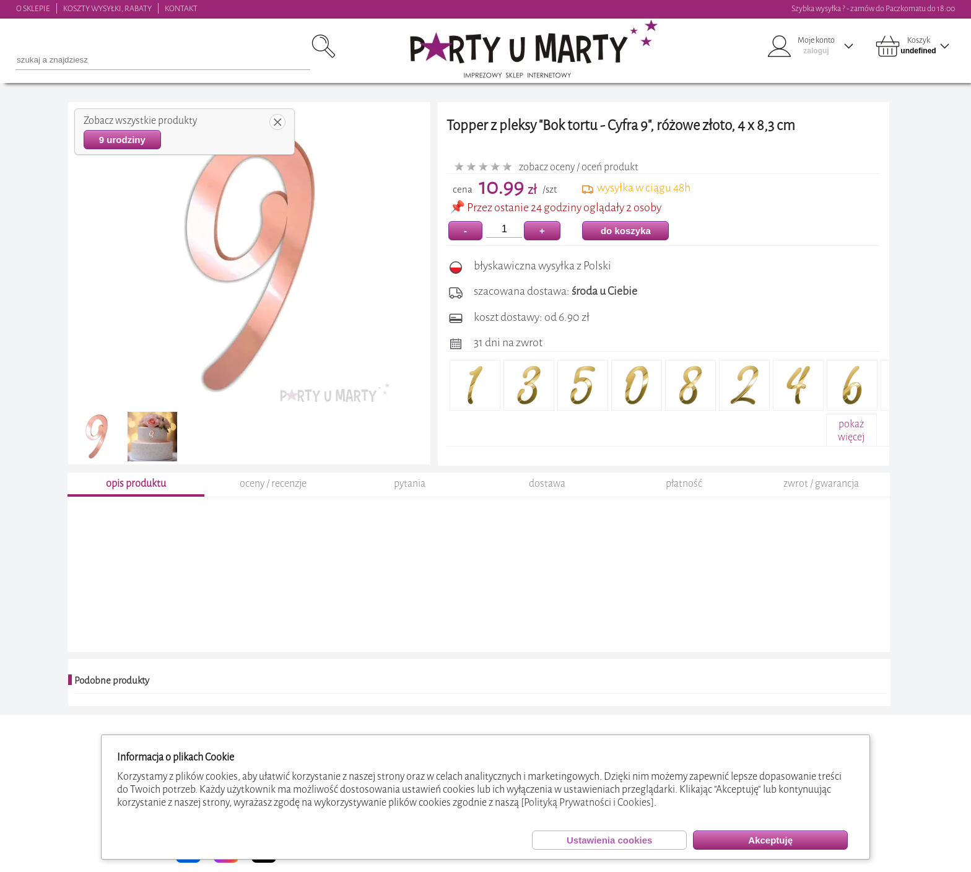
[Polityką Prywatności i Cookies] (587, 802)
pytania (409, 485)
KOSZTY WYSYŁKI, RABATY (107, 8)
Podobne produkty (111, 682)
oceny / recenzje (273, 485)
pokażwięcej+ (851, 436)
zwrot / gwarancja (821, 485)
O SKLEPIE (33, 8)
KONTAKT (181, 8)
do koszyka (626, 230)
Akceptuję (770, 840)
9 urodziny (122, 139)
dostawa (547, 485)
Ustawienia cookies (609, 840)
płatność (684, 485)
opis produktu (136, 485)
